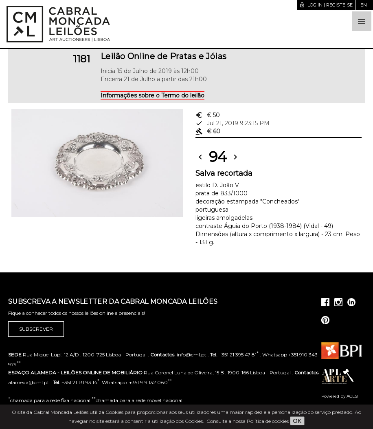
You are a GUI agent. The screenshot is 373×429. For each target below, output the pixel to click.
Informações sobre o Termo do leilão (152, 95)
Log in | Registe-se (326, 5)
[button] (361, 21)
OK (297, 421)
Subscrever (36, 329)
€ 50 (207, 115)
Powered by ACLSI (339, 396)
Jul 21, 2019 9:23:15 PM (232, 123)
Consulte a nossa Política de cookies (247, 421)
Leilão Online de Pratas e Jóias (163, 56)
